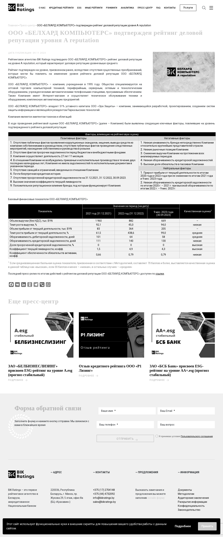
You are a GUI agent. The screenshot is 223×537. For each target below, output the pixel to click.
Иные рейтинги (94, 8)
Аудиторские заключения (193, 497)
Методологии (186, 493)
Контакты (170, 8)
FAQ (159, 8)
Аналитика (127, 8)
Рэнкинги (111, 8)
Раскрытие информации (192, 501)
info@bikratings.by (103, 497)
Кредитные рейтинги (61, 8)
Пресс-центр (145, 8)
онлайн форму (156, 497)
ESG (80, 8)
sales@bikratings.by (104, 501)
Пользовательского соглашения (197, 436)
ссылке (160, 274)
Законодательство (189, 509)
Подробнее (183, 526)
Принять (207, 526)
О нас (42, 8)
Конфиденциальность (191, 505)
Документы (185, 489)
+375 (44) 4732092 (104, 493)
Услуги (188, 8)
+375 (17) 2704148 (104, 489)
